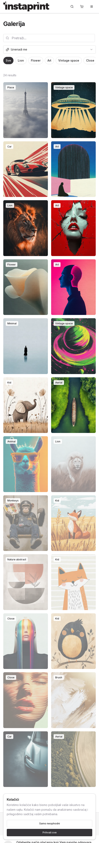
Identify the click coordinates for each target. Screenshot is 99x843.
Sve (8, 60)
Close (90, 60)
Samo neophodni (49, 823)
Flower (35, 60)
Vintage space (68, 60)
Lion (21, 60)
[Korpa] (82, 6)
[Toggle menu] (92, 6)
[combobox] (49, 49)
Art (49, 60)
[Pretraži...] (72, 6)
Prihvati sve (50, 832)
